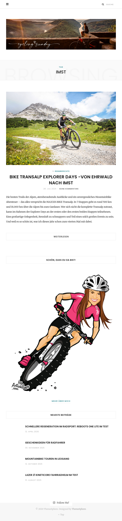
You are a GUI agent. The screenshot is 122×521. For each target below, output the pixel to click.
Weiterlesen (61, 236)
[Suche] (103, 4)
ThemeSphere (79, 509)
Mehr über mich (61, 401)
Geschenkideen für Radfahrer (45, 442)
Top (61, 514)
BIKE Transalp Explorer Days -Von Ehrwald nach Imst (61, 180)
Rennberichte (62, 171)
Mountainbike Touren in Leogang (47, 459)
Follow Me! (61, 502)
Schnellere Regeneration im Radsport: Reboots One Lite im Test (67, 426)
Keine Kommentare (69, 188)
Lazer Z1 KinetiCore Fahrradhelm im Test (51, 475)
